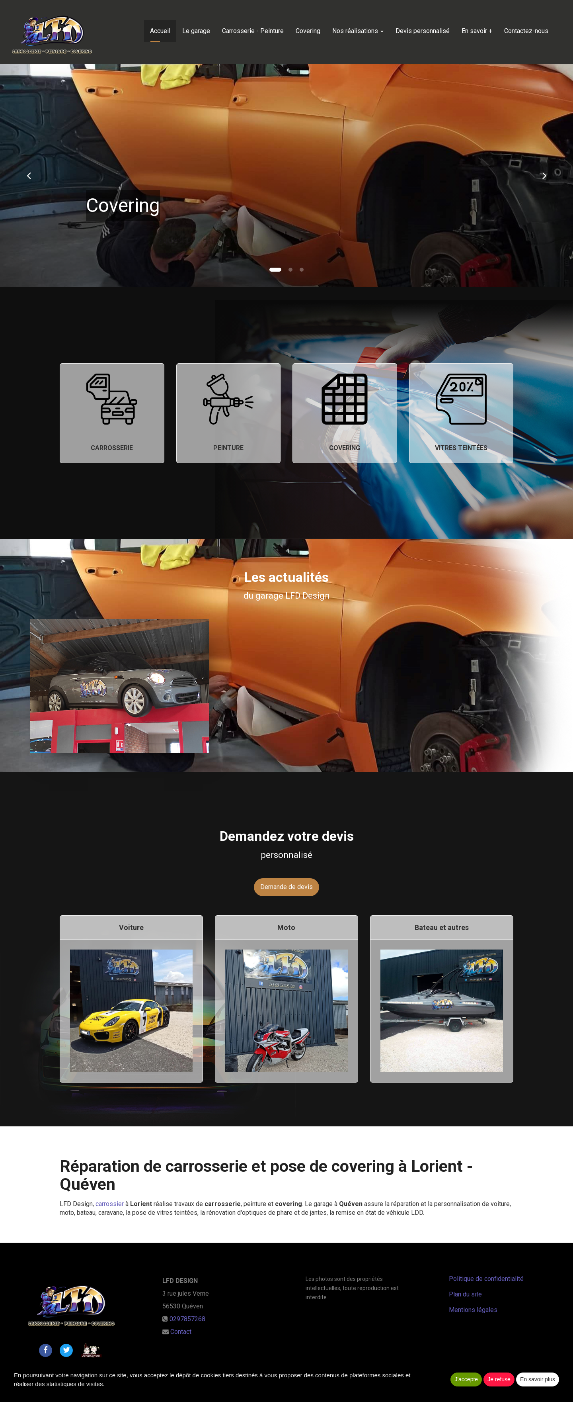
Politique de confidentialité (486, 1279)
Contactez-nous (526, 31)
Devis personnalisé (423, 31)
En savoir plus (537, 1379)
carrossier (110, 1204)
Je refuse (499, 1379)
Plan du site (465, 1294)
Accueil (160, 31)
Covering (308, 31)
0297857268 (187, 1319)
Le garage (196, 31)
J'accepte (466, 1379)
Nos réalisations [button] (358, 31)
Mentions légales (473, 1310)
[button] (28, 175)
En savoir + (477, 31)
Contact (180, 1331)
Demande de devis (286, 887)
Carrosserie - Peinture (253, 31)
